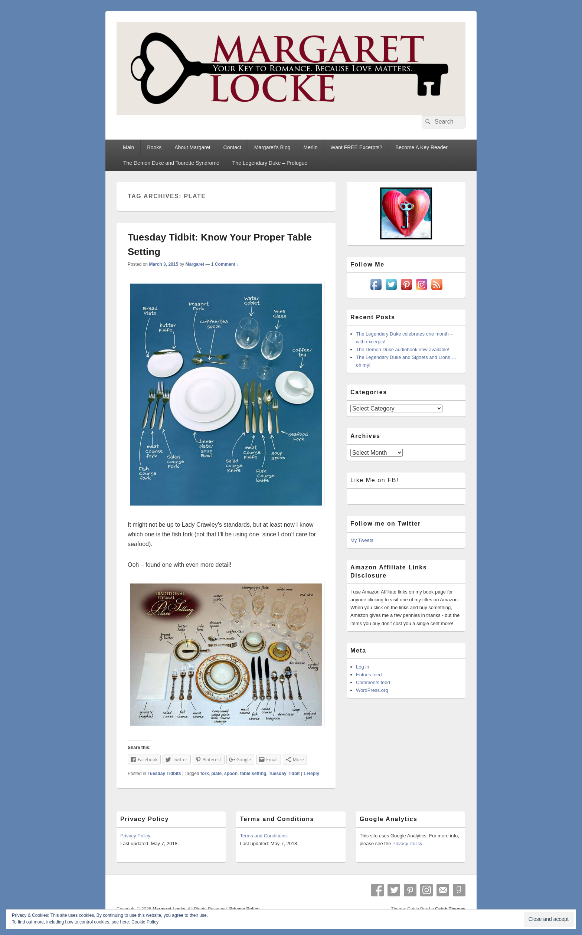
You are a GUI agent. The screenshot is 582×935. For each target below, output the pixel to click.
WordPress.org (372, 690)
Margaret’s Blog (272, 147)
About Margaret (192, 147)
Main (128, 147)
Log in (362, 667)
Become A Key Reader (421, 147)
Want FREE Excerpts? (357, 147)
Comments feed (373, 682)
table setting (253, 773)
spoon (231, 773)
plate (216, 773)
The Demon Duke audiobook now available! (402, 349)
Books (154, 147)
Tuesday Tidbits (164, 773)
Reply (311, 773)
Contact (232, 147)
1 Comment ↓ (225, 264)
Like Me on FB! (374, 480)
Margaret (194, 264)
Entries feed (369, 674)
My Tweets (361, 540)
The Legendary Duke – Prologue (269, 163)
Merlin (310, 147)
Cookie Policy (144, 922)
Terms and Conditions (263, 835)
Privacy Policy (135, 835)
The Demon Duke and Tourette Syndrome (171, 163)
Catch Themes (450, 909)
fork (204, 773)
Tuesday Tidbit (284, 773)
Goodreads (459, 890)
